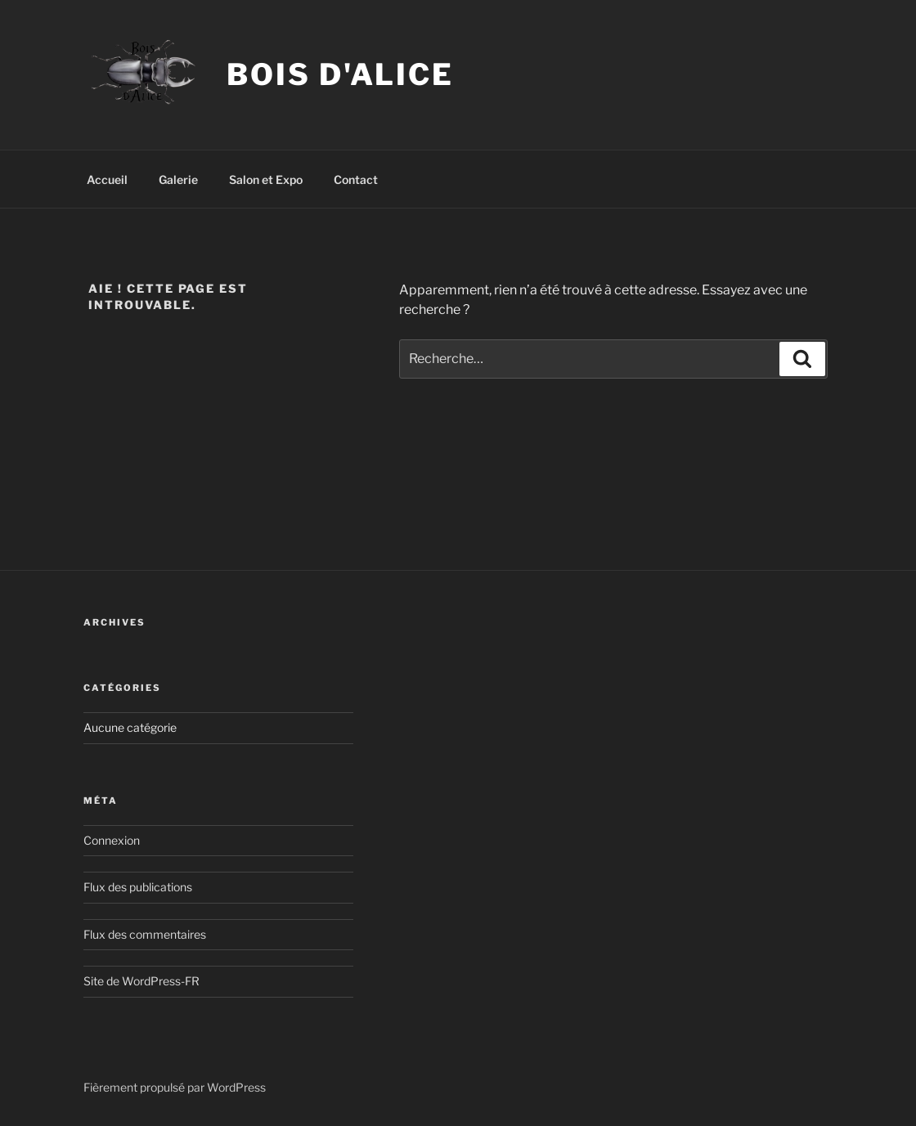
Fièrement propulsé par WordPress (174, 1087)
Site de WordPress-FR (141, 981)
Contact (356, 179)
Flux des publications (137, 887)
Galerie (178, 179)
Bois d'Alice (340, 74)
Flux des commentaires (144, 934)
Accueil (107, 179)
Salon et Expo (266, 179)
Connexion (111, 840)
